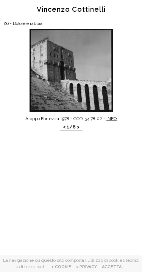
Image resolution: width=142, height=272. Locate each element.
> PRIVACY (86, 266)
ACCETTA (112, 266)
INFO (111, 118)
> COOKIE (61, 266)
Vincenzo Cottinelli (71, 9)
